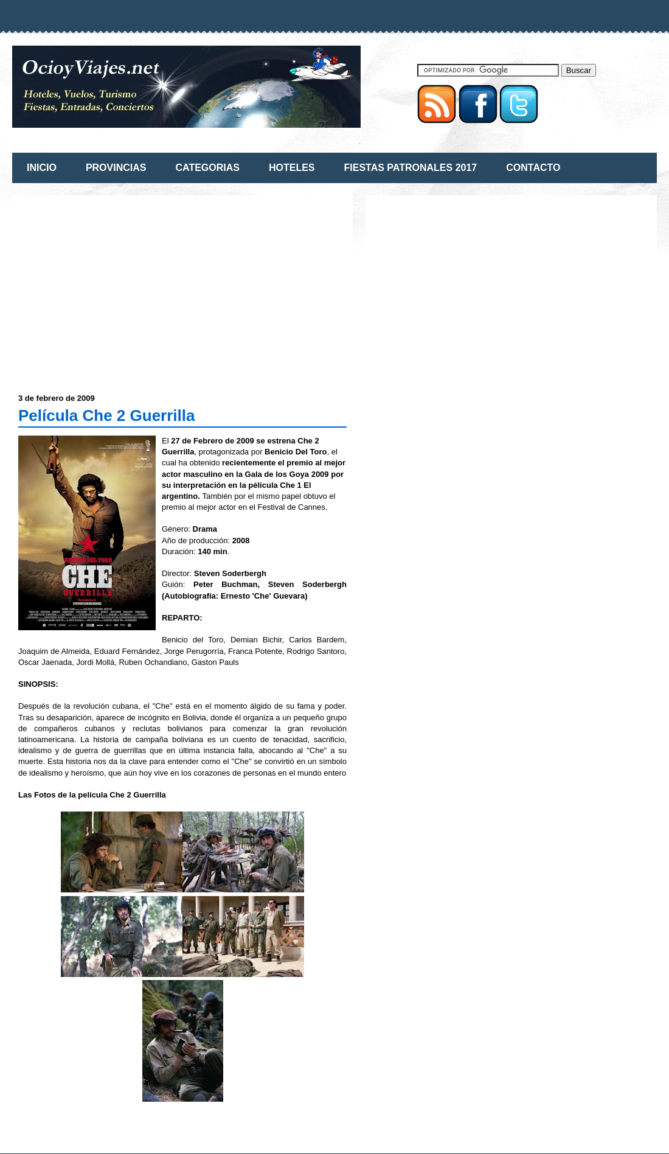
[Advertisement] (120, 286)
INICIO (42, 167)
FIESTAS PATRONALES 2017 (410, 167)
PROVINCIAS (116, 167)
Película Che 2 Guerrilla (106, 415)
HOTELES (292, 167)
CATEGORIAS (207, 167)
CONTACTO (533, 167)
